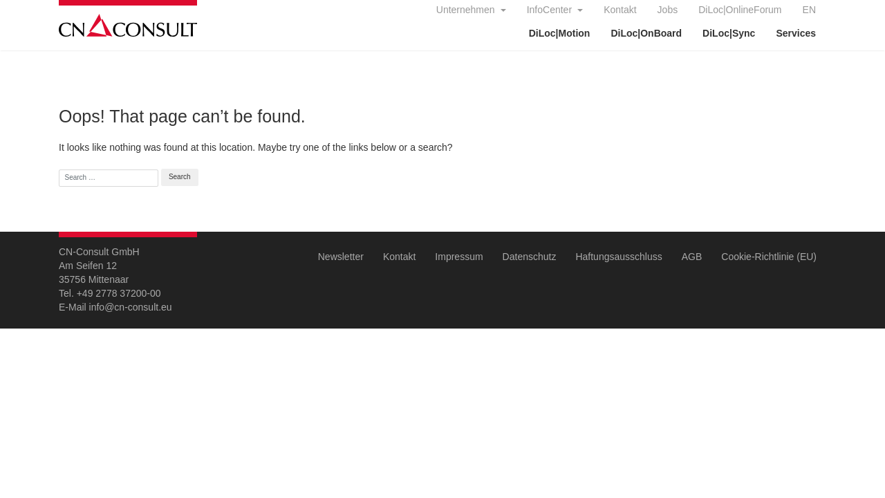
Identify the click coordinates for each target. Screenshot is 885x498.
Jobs (668, 9)
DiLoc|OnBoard (646, 33)
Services (796, 33)
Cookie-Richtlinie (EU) (769, 256)
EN (809, 9)
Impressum (459, 256)
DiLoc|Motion (559, 33)
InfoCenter (551, 9)
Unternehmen (467, 9)
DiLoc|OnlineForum (739, 9)
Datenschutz (530, 256)
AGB (692, 256)
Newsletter (341, 256)
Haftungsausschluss (618, 256)
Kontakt (620, 9)
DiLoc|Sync (728, 33)
